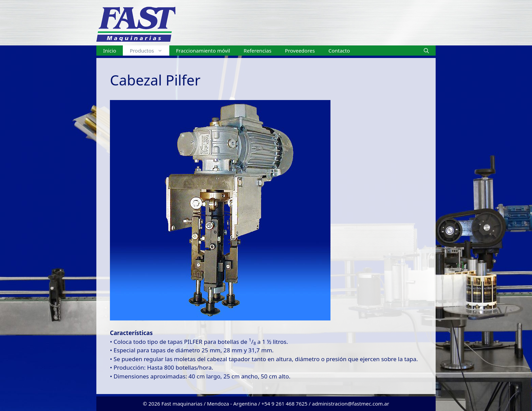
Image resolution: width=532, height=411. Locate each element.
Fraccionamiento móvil (203, 50)
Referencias (257, 50)
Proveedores (300, 50)
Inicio (109, 50)
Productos (149, 50)
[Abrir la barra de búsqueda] (426, 50)
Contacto (339, 50)
